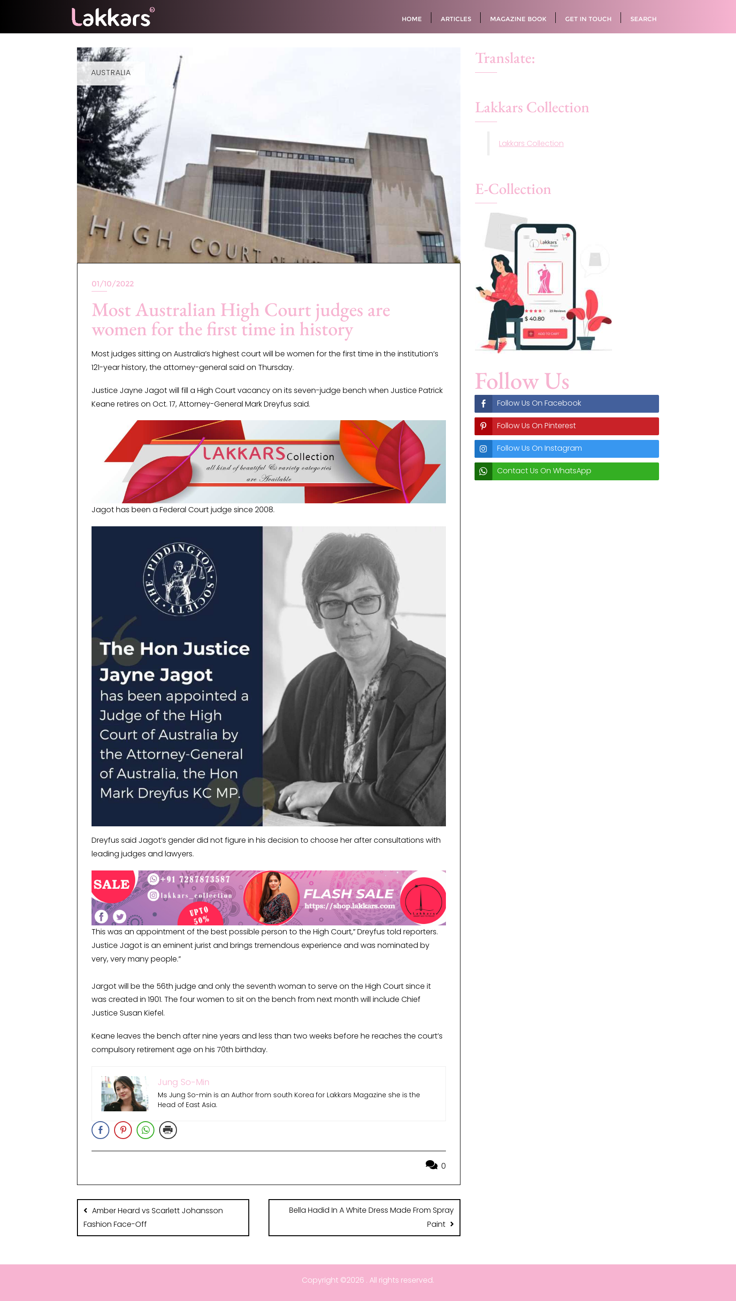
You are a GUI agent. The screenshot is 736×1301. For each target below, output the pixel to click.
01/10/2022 (113, 283)
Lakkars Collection (531, 143)
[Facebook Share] (100, 1130)
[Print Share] (168, 1130)
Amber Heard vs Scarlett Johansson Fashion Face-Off (153, 1217)
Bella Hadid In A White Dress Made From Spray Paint (371, 1217)
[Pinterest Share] (123, 1130)
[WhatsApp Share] (145, 1130)
